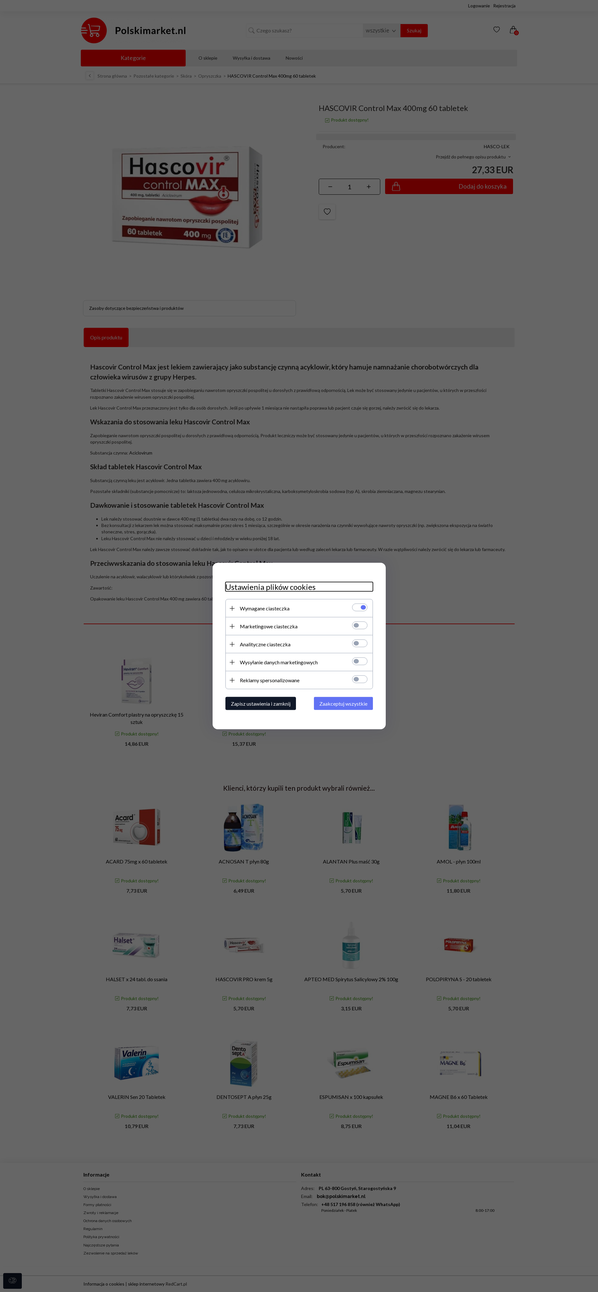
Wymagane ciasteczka (265, 608)
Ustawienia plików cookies (270, 586)
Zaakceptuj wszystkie (343, 704)
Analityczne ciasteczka (265, 644)
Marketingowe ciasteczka (269, 626)
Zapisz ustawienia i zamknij (261, 704)
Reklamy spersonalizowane (269, 680)
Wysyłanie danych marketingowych (279, 662)
